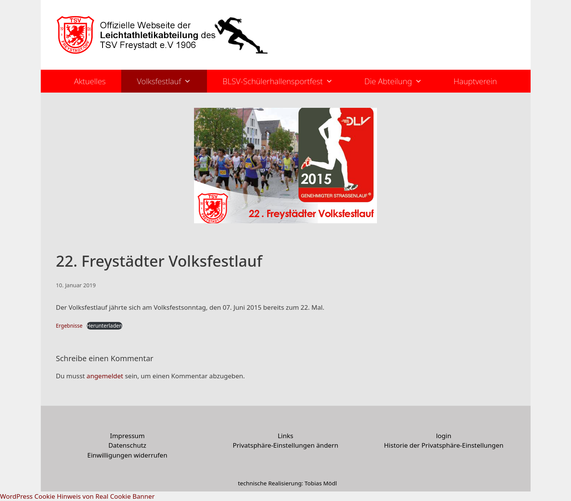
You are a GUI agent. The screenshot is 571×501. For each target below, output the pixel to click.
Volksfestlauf (172, 81)
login (443, 435)
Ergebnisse (69, 325)
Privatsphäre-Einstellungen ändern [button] (285, 445)
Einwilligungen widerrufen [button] (127, 455)
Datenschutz (127, 445)
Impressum (127, 435)
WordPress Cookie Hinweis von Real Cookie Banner (77, 496)
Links (285, 435)
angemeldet (105, 375)
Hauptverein (475, 81)
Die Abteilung (401, 81)
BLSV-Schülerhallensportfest (286, 81)
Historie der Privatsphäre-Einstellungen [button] (443, 445)
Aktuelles (90, 81)
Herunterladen (104, 325)
